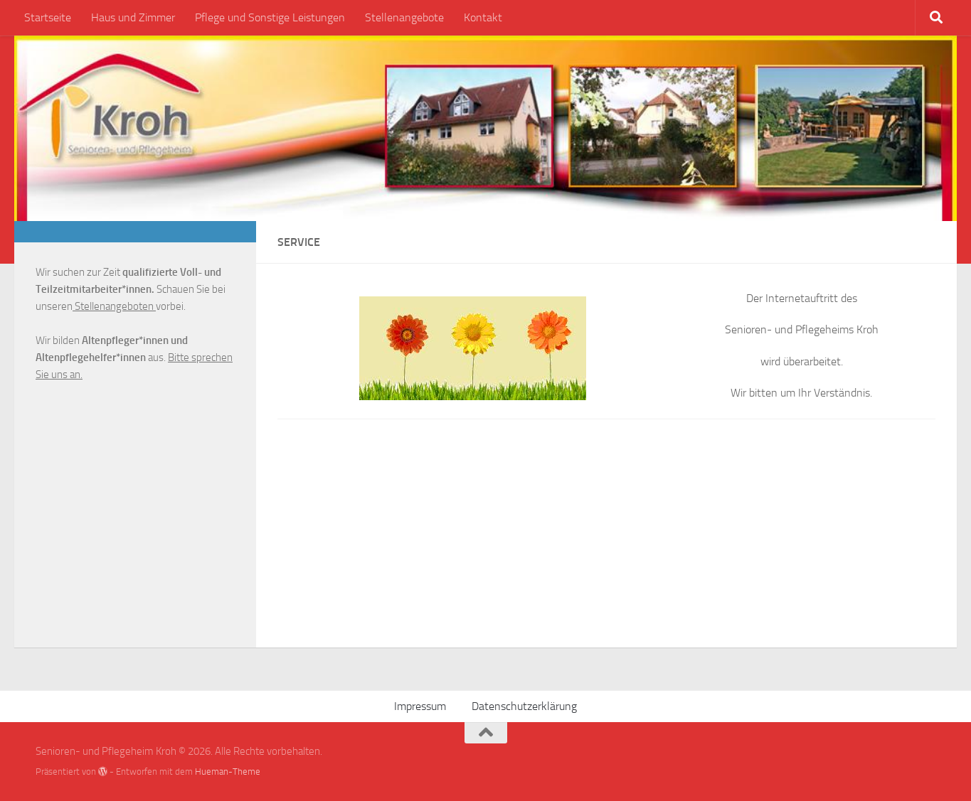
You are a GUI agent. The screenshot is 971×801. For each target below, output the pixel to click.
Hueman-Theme (227, 771)
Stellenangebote (404, 17)
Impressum (420, 706)
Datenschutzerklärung (524, 706)
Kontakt (483, 17)
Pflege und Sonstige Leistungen (270, 17)
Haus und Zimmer (133, 17)
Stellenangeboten (114, 306)
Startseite (47, 17)
